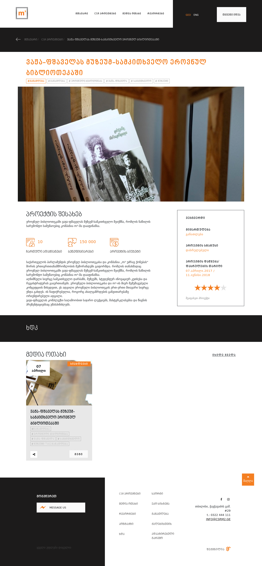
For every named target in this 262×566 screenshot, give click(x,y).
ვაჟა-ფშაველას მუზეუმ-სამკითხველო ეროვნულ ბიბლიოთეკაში (113, 39)
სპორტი (157, 493)
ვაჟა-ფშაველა (116, 81)
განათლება (36, 81)
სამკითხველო (141, 81)
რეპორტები (155, 14)
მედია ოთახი (131, 14)
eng (196, 15)
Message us (57, 507)
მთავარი (82, 14)
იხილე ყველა (224, 355)
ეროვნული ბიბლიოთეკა (85, 81)
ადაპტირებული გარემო (163, 536)
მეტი (79, 454)
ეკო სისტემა (160, 504)
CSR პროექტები (105, 14)
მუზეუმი (161, 81)
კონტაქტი (126, 524)
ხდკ (122, 534)
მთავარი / (27, 39)
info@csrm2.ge (218, 519)
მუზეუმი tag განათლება (50, 444)
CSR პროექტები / (52, 39)
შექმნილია (218, 549)
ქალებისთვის (162, 524)
